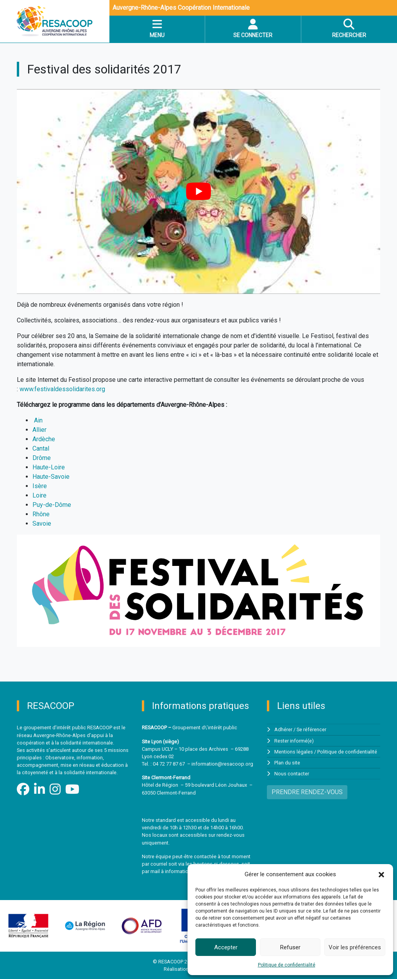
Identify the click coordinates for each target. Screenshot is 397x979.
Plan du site (287, 763)
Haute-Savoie (51, 476)
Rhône (41, 514)
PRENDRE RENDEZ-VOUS (307, 792)
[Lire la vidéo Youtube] (198, 191)
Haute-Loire (48, 467)
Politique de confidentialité (286, 965)
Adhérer (283, 729)
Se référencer (311, 729)
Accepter (226, 947)
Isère (39, 486)
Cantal (40, 448)
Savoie (41, 523)
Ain (38, 420)
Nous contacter (291, 774)
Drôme (41, 458)
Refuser (290, 947)
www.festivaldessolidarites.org (62, 389)
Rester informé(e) (294, 741)
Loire (39, 495)
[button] (381, 874)
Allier (39, 429)
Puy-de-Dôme (51, 504)
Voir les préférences (355, 947)
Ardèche (43, 439)
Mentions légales (293, 752)
